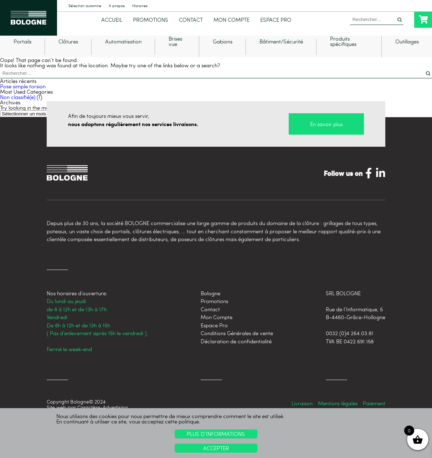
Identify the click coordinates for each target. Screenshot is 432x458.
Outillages (407, 52)
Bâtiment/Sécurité (281, 52)
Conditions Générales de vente (237, 343)
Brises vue (175, 52)
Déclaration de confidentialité (236, 351)
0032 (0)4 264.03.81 (349, 343)
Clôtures (68, 52)
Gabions (222, 52)
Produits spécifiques (343, 52)
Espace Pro (275, 19)
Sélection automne (84, 6)
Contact (191, 19)
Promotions (150, 19)
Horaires (140, 6)
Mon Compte (232, 19)
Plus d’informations (216, 433)
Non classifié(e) (17, 107)
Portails (22, 52)
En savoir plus (326, 134)
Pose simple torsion (23, 96)
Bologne (210, 303)
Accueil (111, 19)
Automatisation (123, 52)
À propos (117, 6)
